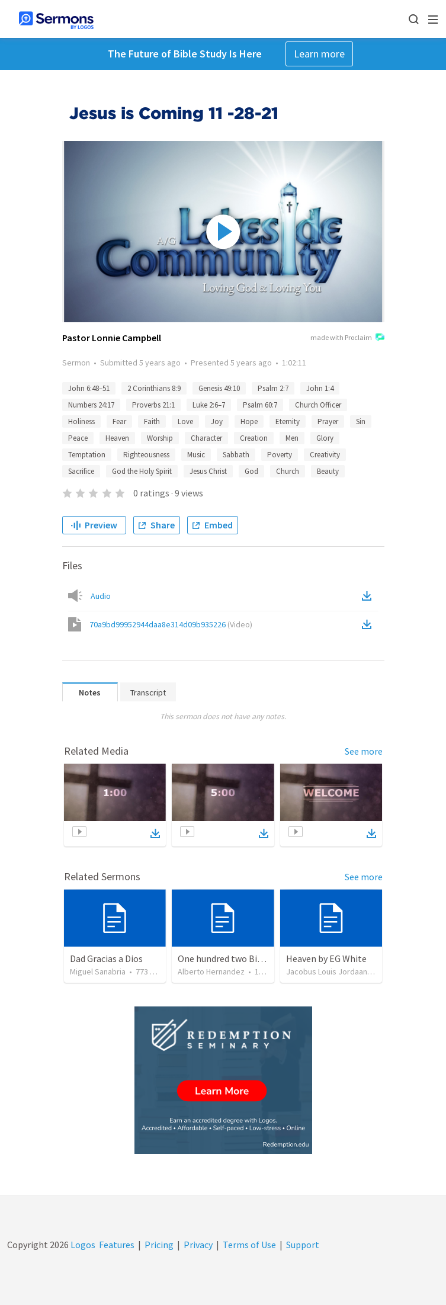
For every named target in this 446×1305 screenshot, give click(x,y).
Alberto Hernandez (211, 971)
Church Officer (318, 405)
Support (302, 1245)
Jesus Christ (208, 471)
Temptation (86, 455)
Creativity (325, 455)
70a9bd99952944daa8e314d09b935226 (170, 624)
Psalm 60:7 (260, 405)
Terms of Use (249, 1245)
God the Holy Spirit (142, 471)
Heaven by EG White (326, 958)
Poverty (279, 455)
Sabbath (236, 455)
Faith (152, 421)
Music (196, 455)
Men (292, 438)
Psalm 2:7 (273, 388)
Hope (249, 421)
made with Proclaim (347, 338)
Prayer (327, 421)
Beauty (328, 471)
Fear (119, 421)
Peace (78, 438)
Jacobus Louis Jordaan (326, 971)
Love (185, 421)
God (251, 471)
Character (206, 438)
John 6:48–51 (89, 388)
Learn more (319, 53)
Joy (217, 421)
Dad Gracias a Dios (106, 958)
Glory (324, 438)
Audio (101, 596)
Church (287, 471)
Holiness (81, 421)
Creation (254, 438)
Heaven (117, 438)
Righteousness (146, 455)
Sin (360, 421)
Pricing (159, 1245)
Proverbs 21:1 (153, 405)
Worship (160, 438)
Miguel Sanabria (98, 971)
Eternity (287, 421)
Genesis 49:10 (219, 388)
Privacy (198, 1245)
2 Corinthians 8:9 (154, 388)
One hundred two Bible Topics (238, 958)
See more (364, 751)
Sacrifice (81, 471)
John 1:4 (319, 388)
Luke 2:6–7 (208, 405)
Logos (82, 1245)
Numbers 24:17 (91, 405)
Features (116, 1245)
